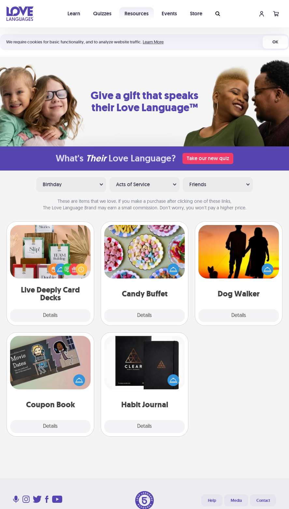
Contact (263, 500)
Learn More (153, 42)
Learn (73, 13)
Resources (136, 13)
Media (236, 500)
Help (212, 500)
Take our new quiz (208, 158)
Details (50, 315)
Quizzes (102, 13)
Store (196, 13)
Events (169, 13)
